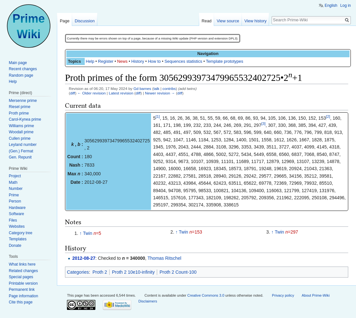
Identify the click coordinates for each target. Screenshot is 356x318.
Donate (15, 245)
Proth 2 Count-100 (177, 272)
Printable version (23, 283)
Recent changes (23, 69)
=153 (195, 232)
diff (72, 93)
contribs (169, 88)
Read (207, 20)
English (331, 5)
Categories (78, 272)
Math (13, 182)
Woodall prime (21, 132)
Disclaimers (147, 301)
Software (16, 214)
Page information (23, 296)
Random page (21, 75)
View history (255, 20)
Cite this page (20, 302)
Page (65, 20)
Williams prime (21, 126)
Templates (18, 239)
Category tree (20, 233)
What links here (22, 264)
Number (16, 188)
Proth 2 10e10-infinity (133, 272)
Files (13, 220)
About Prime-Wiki (315, 295)
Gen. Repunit (20, 157)
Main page (18, 62)
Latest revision (121, 93)
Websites (17, 226)
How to (154, 61)
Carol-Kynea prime (25, 119)
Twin (87, 233)
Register (105, 61)
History (137, 61)
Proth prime (19, 113)
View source (228, 20)
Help (90, 61)
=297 (291, 232)
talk (156, 88)
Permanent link (22, 289)
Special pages (21, 277)
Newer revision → (160, 93)
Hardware (17, 207)
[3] (263, 123)
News (122, 61)
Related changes (23, 271)
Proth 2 (99, 272)
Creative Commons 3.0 (205, 295)
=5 (97, 233)
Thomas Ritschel (164, 258)
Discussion (85, 20)
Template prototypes (224, 61)
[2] (328, 116)
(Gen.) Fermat (21, 151)
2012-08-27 (83, 258)
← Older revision (91, 93)
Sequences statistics (183, 61)
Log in (345, 5)
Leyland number (23, 144)
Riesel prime (19, 106)
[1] (158, 116)
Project (15, 176)
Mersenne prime (23, 100)
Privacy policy (283, 295)
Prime (14, 195)
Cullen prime (19, 138)
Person (15, 201)
